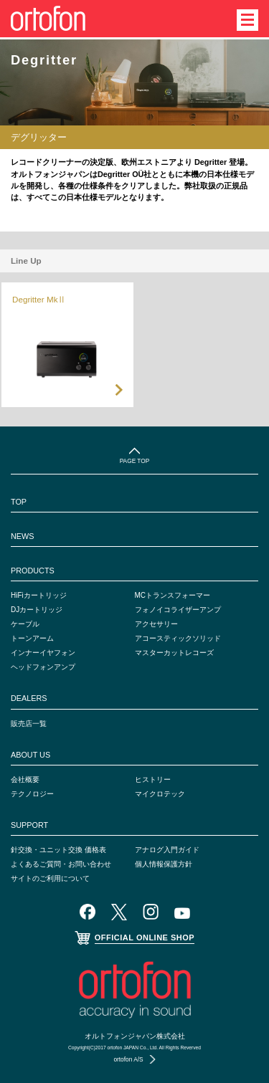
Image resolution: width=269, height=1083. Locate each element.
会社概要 (25, 779)
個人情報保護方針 (163, 864)
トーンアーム (32, 638)
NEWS (22, 536)
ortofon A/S (128, 1059)
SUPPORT (29, 825)
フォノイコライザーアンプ (178, 610)
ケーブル (25, 624)
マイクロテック (160, 794)
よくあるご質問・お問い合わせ (61, 864)
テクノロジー (32, 794)
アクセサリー (156, 624)
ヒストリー (153, 779)
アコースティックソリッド (178, 638)
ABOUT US (30, 754)
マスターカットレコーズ (174, 653)
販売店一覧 (29, 723)
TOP (19, 501)
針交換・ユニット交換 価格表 (58, 850)
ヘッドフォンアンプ (43, 667)
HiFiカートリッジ (39, 595)
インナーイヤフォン (43, 653)
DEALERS (29, 698)
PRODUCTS (33, 570)
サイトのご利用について (50, 878)
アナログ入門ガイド (167, 850)
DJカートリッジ (36, 610)
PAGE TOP (135, 460)
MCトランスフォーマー (173, 595)
